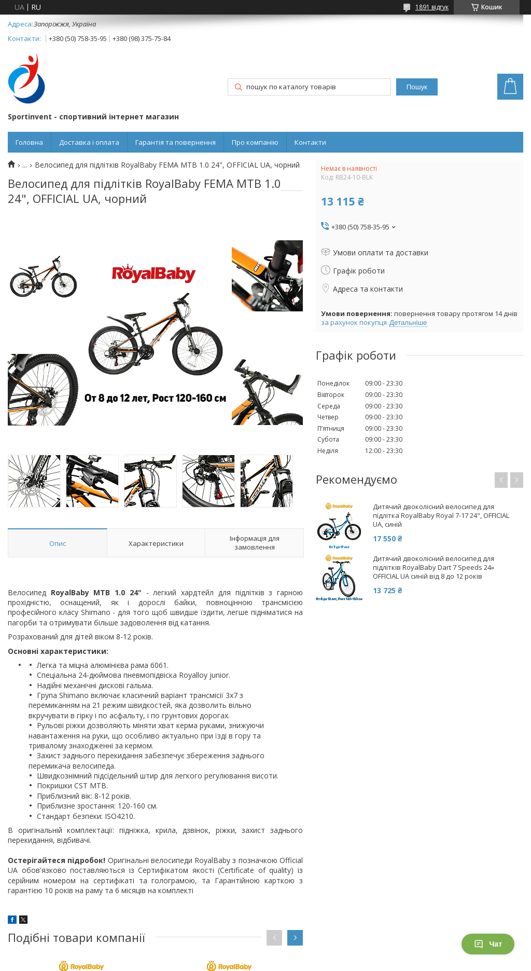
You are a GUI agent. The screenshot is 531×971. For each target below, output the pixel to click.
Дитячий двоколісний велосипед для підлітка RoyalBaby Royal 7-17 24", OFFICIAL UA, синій (441, 515)
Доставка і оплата (89, 142)
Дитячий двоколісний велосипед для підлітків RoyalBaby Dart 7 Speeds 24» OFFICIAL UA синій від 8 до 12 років (433, 567)
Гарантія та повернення (175, 142)
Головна (29, 142)
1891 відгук (432, 7)
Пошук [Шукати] (417, 87)
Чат (488, 944)
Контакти (310, 142)
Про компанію (255, 142)
